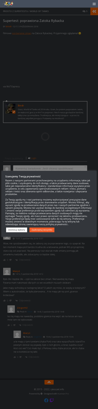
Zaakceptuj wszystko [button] (42, 229)
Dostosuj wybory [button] (16, 229)
